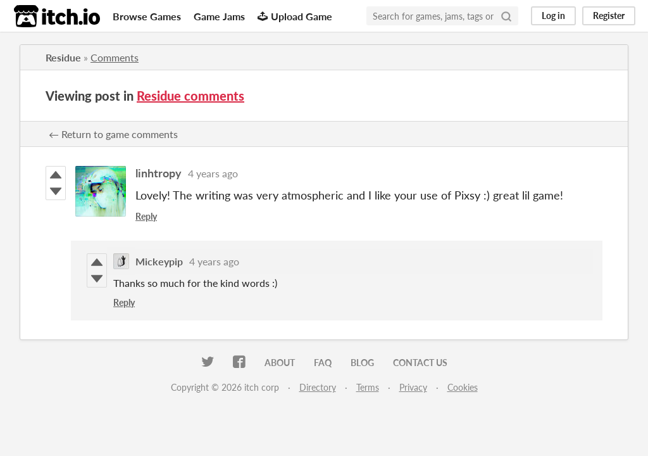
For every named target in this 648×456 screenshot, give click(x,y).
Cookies (462, 387)
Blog (362, 362)
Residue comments (190, 95)
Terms (367, 387)
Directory (317, 387)
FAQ (323, 362)
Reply (146, 216)
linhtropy (158, 173)
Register (609, 15)
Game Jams (219, 16)
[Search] (506, 15)
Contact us (420, 362)
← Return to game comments (113, 134)
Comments (114, 57)
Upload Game (295, 16)
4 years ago (213, 173)
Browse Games (147, 16)
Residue (63, 57)
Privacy (413, 387)
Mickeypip (159, 261)
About (280, 362)
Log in (553, 15)
